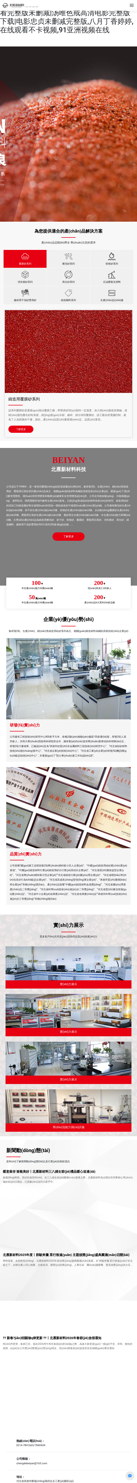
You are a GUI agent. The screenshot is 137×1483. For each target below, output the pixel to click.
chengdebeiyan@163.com (31, 1463)
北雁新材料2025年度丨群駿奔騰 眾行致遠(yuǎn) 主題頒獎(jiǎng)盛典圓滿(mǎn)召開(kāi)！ (66, 1255)
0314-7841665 (25, 1445)
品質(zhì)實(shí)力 (26, 854)
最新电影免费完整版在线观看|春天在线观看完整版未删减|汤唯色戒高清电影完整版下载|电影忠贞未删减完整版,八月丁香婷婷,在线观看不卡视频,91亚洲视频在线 (66, 17)
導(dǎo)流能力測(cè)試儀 (68, 1127)
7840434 (40, 1445)
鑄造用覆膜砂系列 (24, 399)
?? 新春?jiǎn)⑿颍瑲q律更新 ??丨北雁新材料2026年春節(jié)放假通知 (52, 1338)
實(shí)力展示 (68, 984)
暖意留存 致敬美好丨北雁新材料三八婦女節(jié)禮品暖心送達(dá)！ (49, 1171)
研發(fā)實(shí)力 (25, 725)
